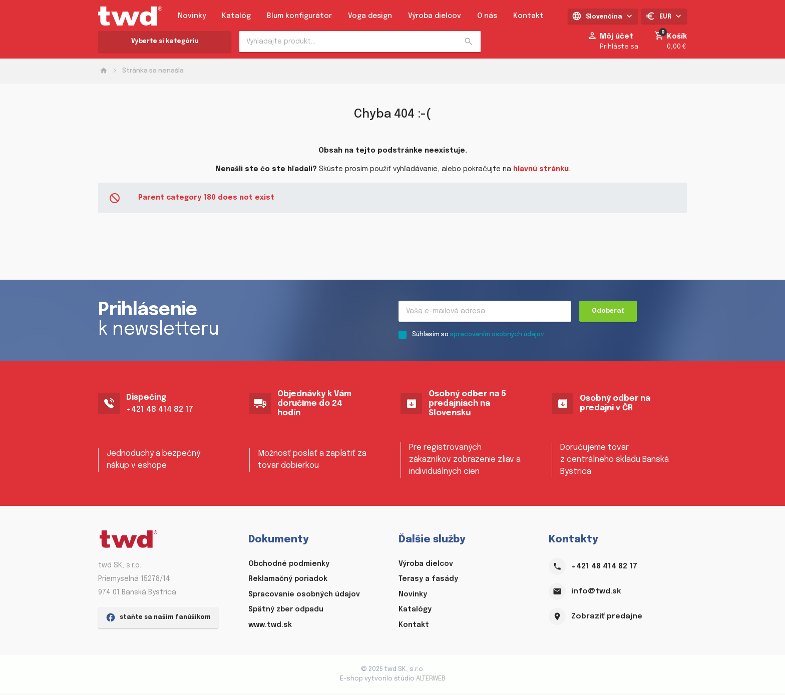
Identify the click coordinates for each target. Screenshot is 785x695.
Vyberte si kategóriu (165, 42)
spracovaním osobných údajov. (497, 337)
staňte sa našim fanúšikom (158, 677)
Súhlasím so (478, 337)
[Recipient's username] (485, 312)
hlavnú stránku (541, 169)
